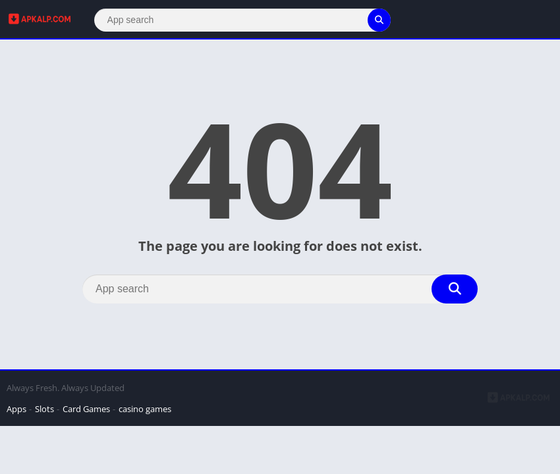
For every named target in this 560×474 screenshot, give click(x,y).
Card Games (86, 409)
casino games (145, 409)
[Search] (242, 20)
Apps (16, 409)
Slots (44, 409)
